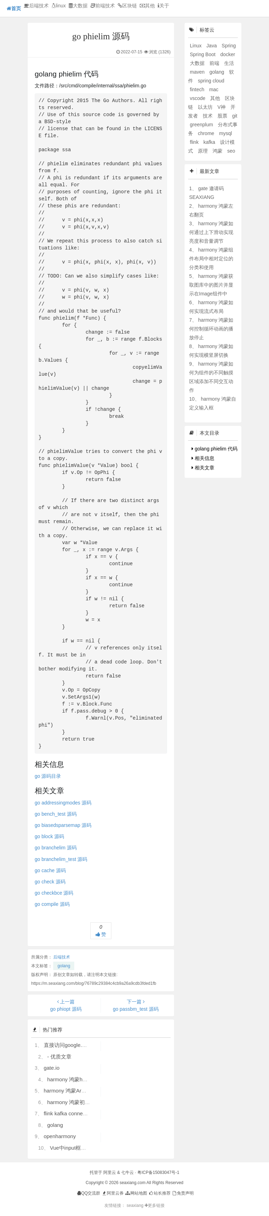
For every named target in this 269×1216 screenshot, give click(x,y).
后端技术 (36, 5)
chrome (207, 133)
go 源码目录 (48, 776)
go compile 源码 (52, 904)
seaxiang (135, 1205)
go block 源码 (49, 836)
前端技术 (102, 5)
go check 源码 (50, 881)
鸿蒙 (218, 151)
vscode (198, 98)
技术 (208, 116)
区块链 (127, 5)
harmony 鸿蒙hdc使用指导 (78, 1079)
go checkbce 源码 (54, 893)
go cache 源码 (50, 870)
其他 (147, 5)
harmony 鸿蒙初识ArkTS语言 (81, 1102)
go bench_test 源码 (56, 814)
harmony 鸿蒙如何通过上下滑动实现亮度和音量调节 (211, 232)
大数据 (78, 5)
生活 (229, 63)
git (234, 116)
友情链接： (114, 1205)
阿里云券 (113, 1193)
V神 (222, 107)
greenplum (202, 124)
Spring (229, 45)
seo (231, 151)
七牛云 (127, 1172)
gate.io (52, 1068)
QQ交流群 (89, 1193)
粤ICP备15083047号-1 (158, 1172)
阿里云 (109, 1172)
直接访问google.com (68, 1045)
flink (195, 142)
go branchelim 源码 (56, 847)
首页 (14, 8)
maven (198, 72)
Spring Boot (203, 54)
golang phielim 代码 (214, 449)
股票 (223, 116)
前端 (215, 63)
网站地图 (136, 1193)
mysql (225, 133)
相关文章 (203, 467)
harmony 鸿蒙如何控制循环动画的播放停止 (211, 328)
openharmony (60, 1136)
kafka (210, 142)
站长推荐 (159, 1193)
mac (213, 89)
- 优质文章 (59, 1057)
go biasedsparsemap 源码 (63, 825)
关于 (163, 5)
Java (212, 45)
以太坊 (206, 107)
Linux (196, 45)
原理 (203, 151)
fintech (198, 89)
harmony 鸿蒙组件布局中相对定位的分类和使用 (211, 258)
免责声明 (183, 1193)
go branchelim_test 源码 (61, 859)
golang (63, 965)
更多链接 (155, 1205)
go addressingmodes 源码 (63, 803)
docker (227, 54)
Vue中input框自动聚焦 (76, 1148)
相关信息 (203, 458)
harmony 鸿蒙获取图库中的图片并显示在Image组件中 (211, 284)
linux (58, 5)
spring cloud (211, 80)
